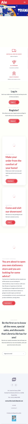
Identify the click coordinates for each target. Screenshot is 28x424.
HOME (14, 405)
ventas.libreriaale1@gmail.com (14, 401)
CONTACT (14, 408)
